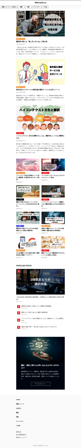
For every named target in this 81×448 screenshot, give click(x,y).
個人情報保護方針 (21, 434)
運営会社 (18, 432)
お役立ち (14, 7)
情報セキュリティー (22, 437)
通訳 (28, 7)
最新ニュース (5, 7)
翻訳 (21, 7)
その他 (45, 7)
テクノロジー (36, 7)
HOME (18, 399)
